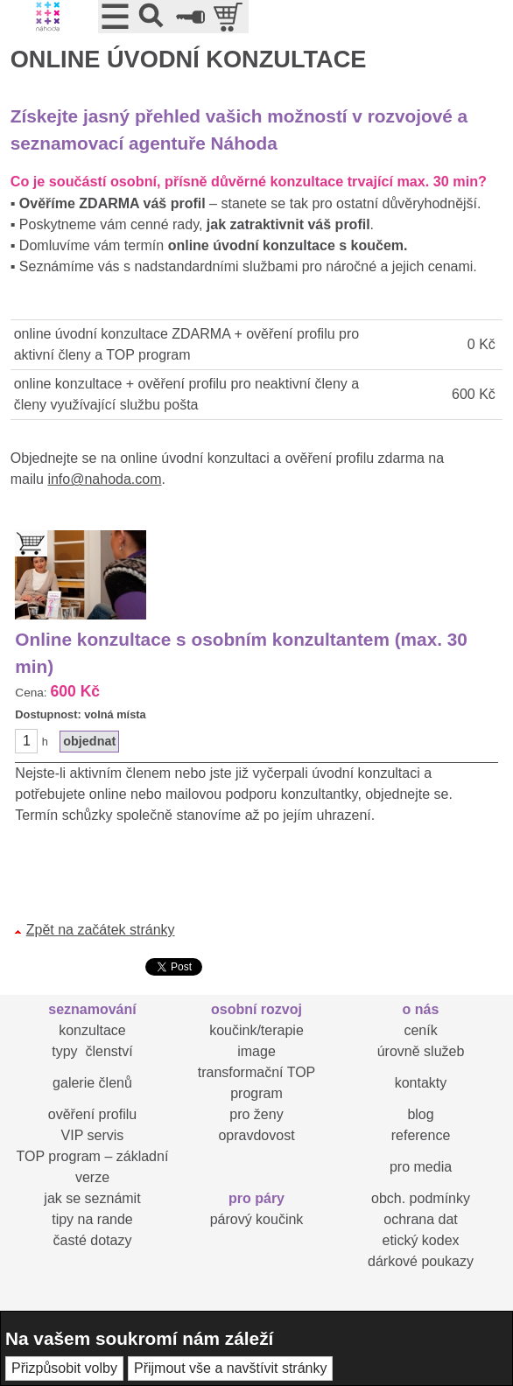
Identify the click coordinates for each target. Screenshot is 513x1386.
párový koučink (257, 1219)
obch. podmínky (420, 1198)
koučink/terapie (256, 1030)
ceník (420, 1030)
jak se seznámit (92, 1198)
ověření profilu (92, 1114)
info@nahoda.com (104, 479)
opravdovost (256, 1135)
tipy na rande (92, 1219)
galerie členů (92, 1082)
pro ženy (256, 1114)
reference (421, 1135)
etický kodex (420, 1240)
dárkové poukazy (421, 1261)
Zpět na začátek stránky (100, 929)
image (256, 1051)
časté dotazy (92, 1240)
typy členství (92, 1051)
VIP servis (92, 1135)
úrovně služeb (421, 1051)
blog (420, 1114)
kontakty (421, 1082)
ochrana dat (420, 1219)
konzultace (92, 1030)
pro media (421, 1166)
